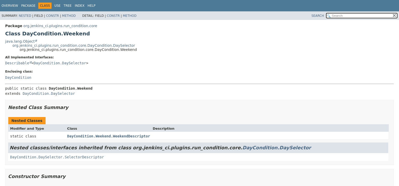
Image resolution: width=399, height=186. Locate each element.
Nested (25, 16)
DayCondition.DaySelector (60, 63)
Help (92, 5)
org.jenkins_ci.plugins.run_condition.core (60, 26)
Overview (10, 5)
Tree (68, 5)
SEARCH (317, 16)
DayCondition (18, 77)
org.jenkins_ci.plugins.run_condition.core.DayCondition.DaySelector (73, 45)
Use (57, 5)
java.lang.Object (20, 41)
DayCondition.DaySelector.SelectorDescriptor (57, 157)
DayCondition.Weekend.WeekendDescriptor (108, 136)
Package (28, 5)
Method (69, 16)
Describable (17, 63)
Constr (52, 16)
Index (80, 5)
